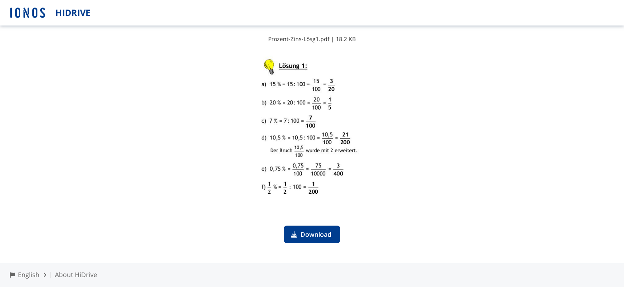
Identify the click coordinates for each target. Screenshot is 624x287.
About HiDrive (76, 274)
